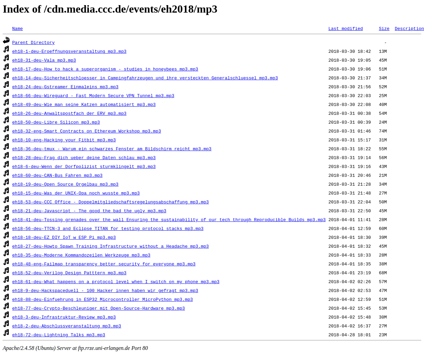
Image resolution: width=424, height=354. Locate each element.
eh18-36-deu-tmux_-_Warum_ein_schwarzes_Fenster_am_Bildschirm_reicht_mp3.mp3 (111, 148)
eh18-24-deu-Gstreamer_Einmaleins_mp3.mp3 (65, 86)
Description (409, 28)
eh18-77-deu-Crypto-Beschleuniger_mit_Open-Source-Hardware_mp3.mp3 (98, 308)
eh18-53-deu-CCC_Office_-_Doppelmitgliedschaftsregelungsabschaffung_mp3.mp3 (110, 202)
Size (384, 28)
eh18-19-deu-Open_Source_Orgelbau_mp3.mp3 (65, 184)
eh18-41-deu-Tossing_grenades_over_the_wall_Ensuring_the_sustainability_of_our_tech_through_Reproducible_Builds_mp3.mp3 (169, 219)
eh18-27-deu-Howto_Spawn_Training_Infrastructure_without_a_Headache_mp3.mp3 (110, 246)
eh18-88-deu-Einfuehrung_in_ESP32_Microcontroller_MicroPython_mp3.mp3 (102, 299)
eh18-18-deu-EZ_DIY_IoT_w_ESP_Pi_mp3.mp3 (64, 237)
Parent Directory (33, 42)
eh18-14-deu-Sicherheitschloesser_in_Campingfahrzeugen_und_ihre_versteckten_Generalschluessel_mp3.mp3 (145, 78)
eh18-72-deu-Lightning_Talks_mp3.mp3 (58, 335)
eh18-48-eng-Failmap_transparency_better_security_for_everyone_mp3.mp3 (103, 264)
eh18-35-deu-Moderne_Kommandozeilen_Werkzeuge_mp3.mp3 (81, 255)
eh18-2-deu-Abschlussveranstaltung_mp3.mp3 (66, 326)
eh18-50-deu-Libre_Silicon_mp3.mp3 (56, 122)
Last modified (345, 28)
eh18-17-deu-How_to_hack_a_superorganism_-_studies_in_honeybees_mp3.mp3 (105, 69)
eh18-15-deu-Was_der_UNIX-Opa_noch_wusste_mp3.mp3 (76, 193)
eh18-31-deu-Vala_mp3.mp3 (44, 60)
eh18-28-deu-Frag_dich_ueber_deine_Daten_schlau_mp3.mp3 (84, 157)
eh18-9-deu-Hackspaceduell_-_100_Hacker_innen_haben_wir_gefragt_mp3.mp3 (105, 290)
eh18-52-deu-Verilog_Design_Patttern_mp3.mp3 (69, 273)
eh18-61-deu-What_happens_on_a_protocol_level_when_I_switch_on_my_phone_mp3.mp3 (115, 281)
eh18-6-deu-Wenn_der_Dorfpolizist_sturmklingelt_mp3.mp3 (84, 166)
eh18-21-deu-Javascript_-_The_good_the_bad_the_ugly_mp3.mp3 (89, 210)
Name (17, 28)
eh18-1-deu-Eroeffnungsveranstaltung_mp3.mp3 (69, 51)
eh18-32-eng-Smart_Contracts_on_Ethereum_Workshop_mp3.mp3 (86, 131)
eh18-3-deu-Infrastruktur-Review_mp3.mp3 (64, 317)
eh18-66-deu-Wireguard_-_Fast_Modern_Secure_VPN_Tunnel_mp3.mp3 (93, 95)
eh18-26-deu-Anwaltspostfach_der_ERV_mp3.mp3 (69, 113)
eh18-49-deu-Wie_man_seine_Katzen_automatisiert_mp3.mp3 (84, 104)
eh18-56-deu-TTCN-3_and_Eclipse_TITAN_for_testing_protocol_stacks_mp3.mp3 (108, 228)
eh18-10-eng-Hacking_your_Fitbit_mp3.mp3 (64, 140)
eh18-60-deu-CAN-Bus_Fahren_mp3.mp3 (57, 175)
